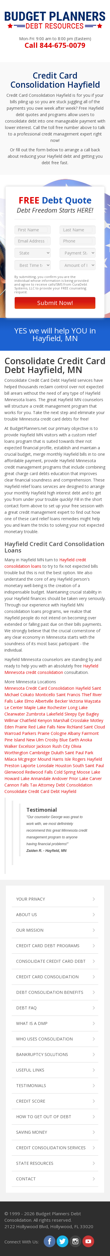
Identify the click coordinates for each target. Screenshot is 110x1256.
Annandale (41, 778)
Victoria (76, 701)
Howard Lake (17, 778)
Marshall (61, 720)
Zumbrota (35, 714)
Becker (61, 701)
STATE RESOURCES (34, 1163)
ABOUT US (26, 914)
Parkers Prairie (36, 733)
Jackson (43, 746)
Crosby (51, 740)
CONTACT (26, 1179)
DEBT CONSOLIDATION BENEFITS (49, 992)
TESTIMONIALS (31, 1085)
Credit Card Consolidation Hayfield (58, 688)
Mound (44, 759)
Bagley (92, 714)
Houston (63, 765)
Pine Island (14, 740)
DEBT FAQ (26, 1008)
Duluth (57, 752)
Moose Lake (88, 772)
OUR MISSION (29, 930)
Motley (96, 720)
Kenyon (45, 720)
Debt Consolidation (74, 785)
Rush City (61, 746)
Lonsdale (45, 765)
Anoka (86, 740)
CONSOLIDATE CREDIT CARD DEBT (51, 961)
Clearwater (14, 714)
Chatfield (28, 720)
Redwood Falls (39, 772)
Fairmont (90, 733)
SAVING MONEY (31, 1132)
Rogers (79, 759)
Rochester (57, 707)
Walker (10, 746)
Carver (95, 778)
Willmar (11, 720)
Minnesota (14, 688)
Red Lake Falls (41, 727)
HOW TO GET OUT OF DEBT (43, 1116)
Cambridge (39, 752)
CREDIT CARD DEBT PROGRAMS (47, 945)
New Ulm (35, 740)
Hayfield (94, 759)
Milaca (10, 759)
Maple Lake (35, 707)
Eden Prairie (15, 727)
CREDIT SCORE (30, 1101)
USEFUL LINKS (30, 1070)
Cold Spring (64, 772)
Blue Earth (69, 740)
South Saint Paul (88, 765)
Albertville (44, 701)
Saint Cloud (94, 727)
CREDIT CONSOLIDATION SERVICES (51, 1147)
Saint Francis (68, 694)
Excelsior (26, 746)
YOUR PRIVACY (30, 899)
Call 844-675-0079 (55, 45)
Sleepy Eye (75, 714)
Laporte (28, 765)
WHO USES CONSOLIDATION (44, 1039)
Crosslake (79, 720)
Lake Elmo (24, 701)
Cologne (59, 733)
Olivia (76, 746)
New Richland (69, 727)
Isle (68, 759)
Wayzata (92, 701)
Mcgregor (27, 759)
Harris (57, 759)
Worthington (16, 752)
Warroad (12, 733)
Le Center (13, 707)
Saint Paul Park (79, 752)
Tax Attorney (42, 785)
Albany (74, 733)
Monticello (45, 694)
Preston (11, 765)
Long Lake (78, 707)
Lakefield (54, 714)
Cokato (27, 694)
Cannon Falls (16, 785)
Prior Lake (78, 778)
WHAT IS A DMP (32, 1023)
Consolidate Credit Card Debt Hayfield (40, 791)
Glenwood (14, 772)
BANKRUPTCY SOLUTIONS (42, 1054)
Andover (60, 778)
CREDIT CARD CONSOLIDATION (47, 976)
